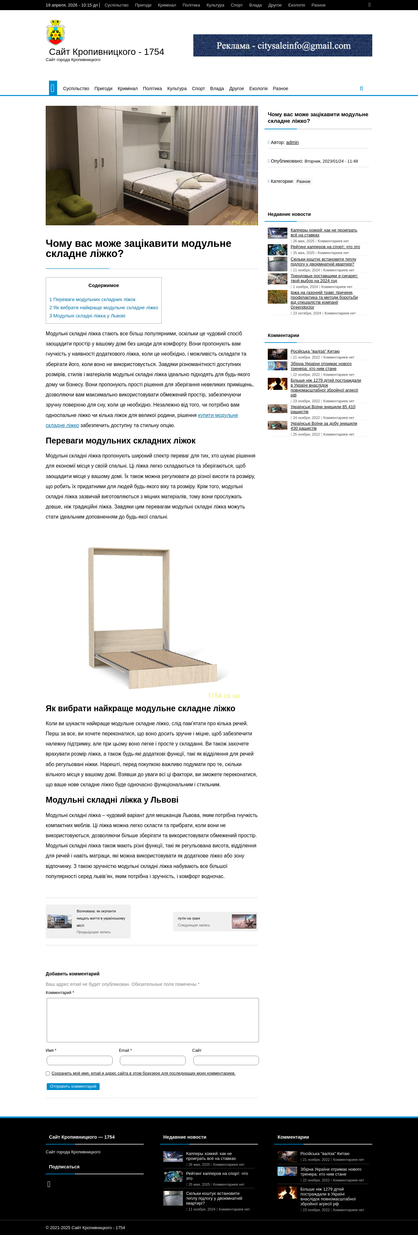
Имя (51, 1050)
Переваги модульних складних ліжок (92, 299)
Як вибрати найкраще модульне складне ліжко (103, 307)
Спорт (237, 5)
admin (292, 142)
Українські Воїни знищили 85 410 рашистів (323, 409)
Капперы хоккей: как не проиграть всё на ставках (324, 232)
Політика (191, 5)
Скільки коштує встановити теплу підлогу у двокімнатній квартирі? (323, 261)
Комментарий (60, 992)
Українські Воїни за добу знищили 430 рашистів (324, 426)
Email (125, 1050)
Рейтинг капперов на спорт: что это (325, 246)
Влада (255, 5)
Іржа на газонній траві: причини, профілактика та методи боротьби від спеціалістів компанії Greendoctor (324, 300)
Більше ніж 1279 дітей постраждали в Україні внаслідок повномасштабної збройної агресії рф (326, 387)
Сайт (197, 1050)
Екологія (296, 5)
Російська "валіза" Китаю (315, 351)
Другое (275, 5)
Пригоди (143, 5)
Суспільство (116, 5)
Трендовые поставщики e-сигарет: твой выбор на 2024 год (324, 278)
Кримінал (167, 5)
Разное (319, 5)
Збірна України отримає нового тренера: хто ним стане (321, 366)
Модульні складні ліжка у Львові (87, 315)
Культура (215, 5)
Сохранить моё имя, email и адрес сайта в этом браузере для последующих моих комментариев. (143, 1073)
